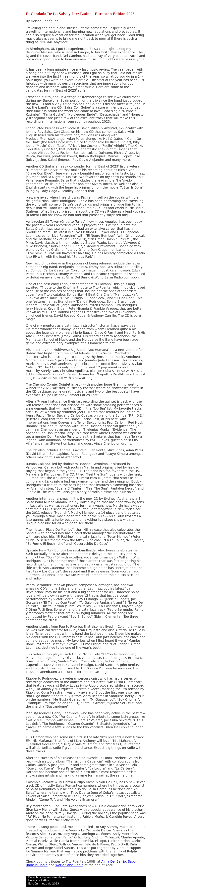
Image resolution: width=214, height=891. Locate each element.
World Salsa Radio (69, 865)
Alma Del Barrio (113, 861)
